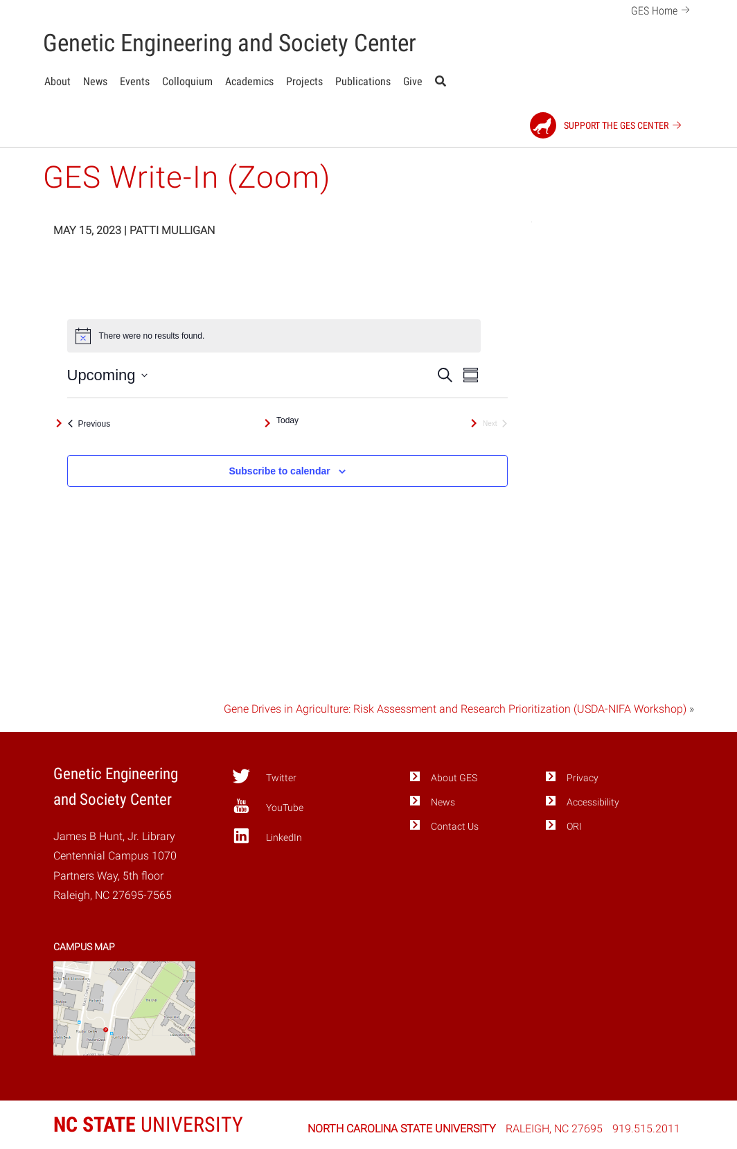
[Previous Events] (89, 424)
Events (135, 81)
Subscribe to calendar (279, 470)
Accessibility (593, 802)
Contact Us (455, 826)
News (95, 81)
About (57, 81)
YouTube (267, 806)
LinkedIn (267, 836)
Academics (249, 81)
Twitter (264, 776)
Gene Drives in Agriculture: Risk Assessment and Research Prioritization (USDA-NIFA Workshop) (455, 708)
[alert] (274, 336)
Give (413, 81)
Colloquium (187, 81)
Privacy (582, 778)
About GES (454, 778)
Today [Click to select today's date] (287, 420)
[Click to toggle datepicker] (107, 375)
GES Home (662, 9)
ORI (574, 826)
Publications (363, 81)
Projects (304, 81)
